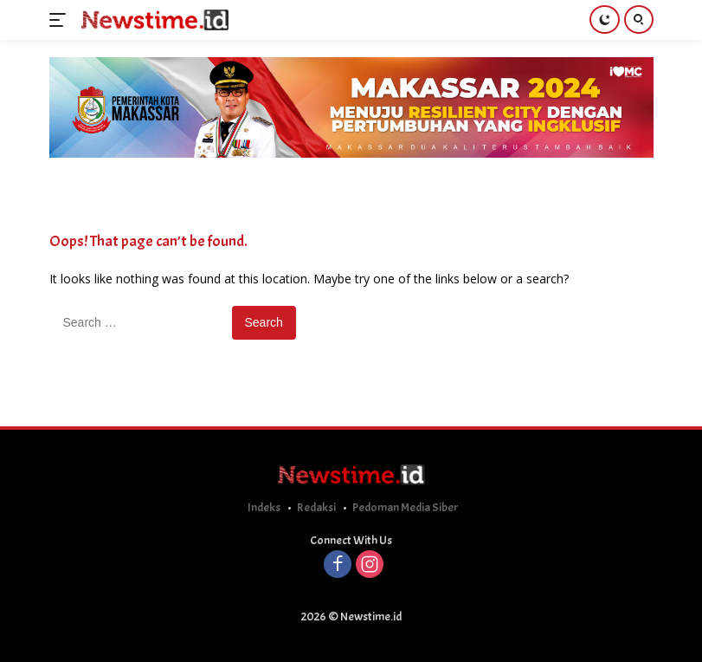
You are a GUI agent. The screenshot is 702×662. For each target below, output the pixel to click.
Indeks (264, 507)
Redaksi (316, 507)
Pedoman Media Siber (405, 507)
